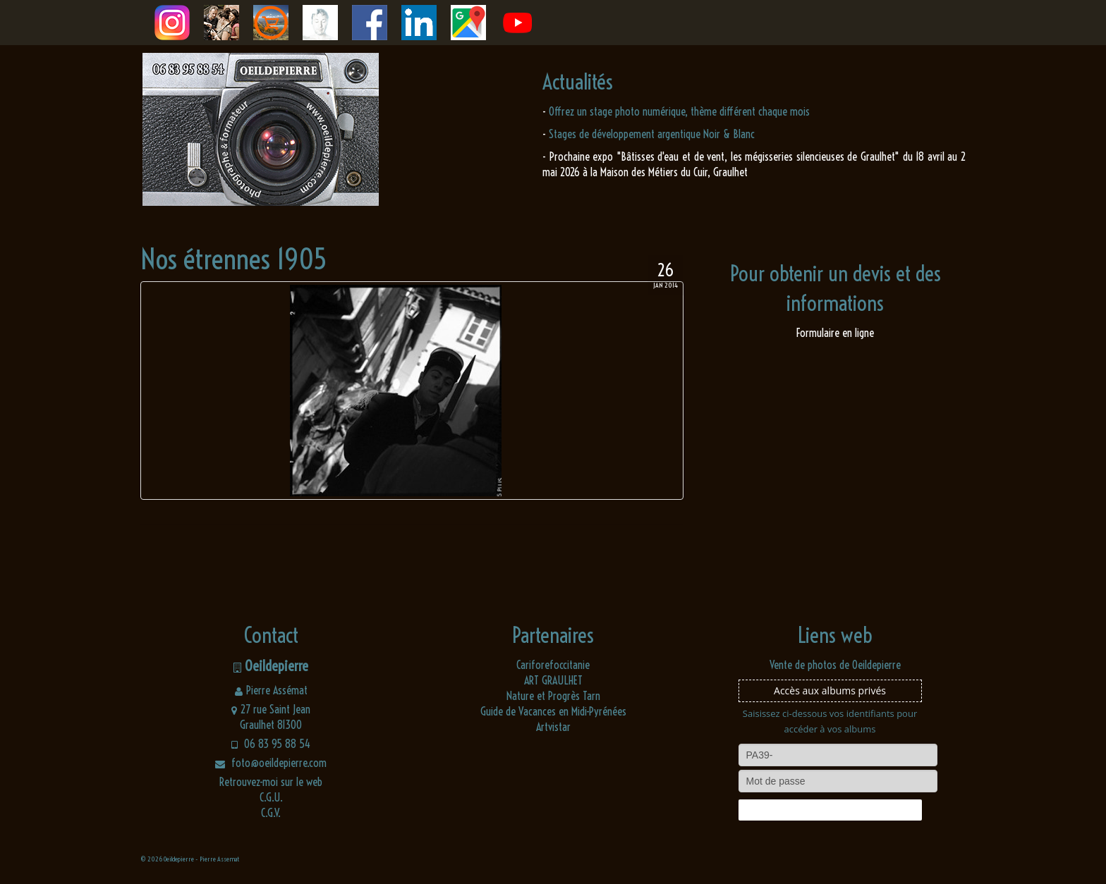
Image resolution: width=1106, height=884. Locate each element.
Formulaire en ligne (835, 333)
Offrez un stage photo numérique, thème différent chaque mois (679, 111)
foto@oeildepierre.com (271, 763)
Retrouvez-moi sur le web (270, 782)
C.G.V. (271, 813)
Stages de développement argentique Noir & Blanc (652, 134)
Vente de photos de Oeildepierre (835, 665)
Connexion (829, 810)
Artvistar (553, 727)
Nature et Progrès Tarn (553, 696)
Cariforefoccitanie (553, 665)
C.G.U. (271, 797)
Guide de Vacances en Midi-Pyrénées (553, 711)
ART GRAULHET (553, 680)
